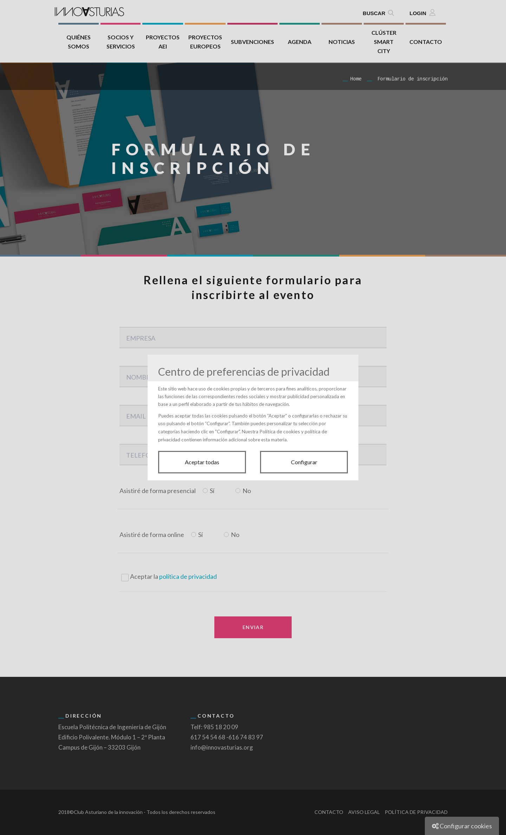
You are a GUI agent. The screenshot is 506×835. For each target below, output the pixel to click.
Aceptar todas (202, 462)
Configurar (304, 462)
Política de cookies (279, 431)
